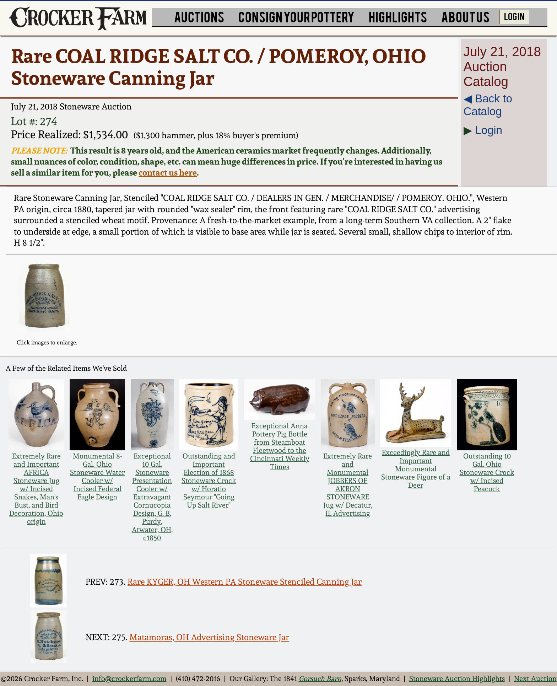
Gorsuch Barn (320, 679)
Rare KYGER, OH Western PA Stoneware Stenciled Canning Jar (245, 582)
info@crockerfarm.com (129, 679)
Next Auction (535, 679)
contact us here (168, 172)
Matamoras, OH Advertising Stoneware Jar (209, 637)
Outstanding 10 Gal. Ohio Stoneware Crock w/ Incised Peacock (487, 472)
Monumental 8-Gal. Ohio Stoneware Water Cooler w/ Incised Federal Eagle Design (97, 476)
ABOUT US (465, 16)
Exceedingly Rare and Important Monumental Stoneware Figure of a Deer (415, 469)
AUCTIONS (199, 16)
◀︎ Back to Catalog (488, 105)
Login (488, 130)
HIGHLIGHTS (398, 16)
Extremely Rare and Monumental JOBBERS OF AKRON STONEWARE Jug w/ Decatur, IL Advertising (347, 485)
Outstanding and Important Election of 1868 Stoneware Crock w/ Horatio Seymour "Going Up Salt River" (209, 480)
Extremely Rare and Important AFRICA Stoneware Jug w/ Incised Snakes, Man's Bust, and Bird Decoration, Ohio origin (36, 489)
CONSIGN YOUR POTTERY (296, 16)
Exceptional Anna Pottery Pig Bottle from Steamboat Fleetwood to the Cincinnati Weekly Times (279, 446)
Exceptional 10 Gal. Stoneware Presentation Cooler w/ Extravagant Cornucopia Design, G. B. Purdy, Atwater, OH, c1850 (152, 497)
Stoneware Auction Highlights (457, 679)
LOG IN (514, 16)
